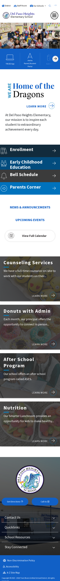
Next (11, 43)
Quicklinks (12, 527)
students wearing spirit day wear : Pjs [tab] (23, 45)
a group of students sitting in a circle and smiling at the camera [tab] (46, 45)
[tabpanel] (30, 37)
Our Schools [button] (38, 6)
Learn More (40, 106)
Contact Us (12, 517)
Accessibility (11, 566)
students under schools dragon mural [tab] (18, 45)
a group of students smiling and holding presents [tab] (32, 45)
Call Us (45, 501)
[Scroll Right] (55, 59)
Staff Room (22, 5)
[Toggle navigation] (54, 15)
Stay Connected (16, 547)
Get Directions (15, 501)
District (8, 5)
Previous (3, 43)
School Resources (17, 537)
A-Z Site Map (11, 572)
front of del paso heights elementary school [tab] (37, 45)
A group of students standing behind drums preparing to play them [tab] (27, 45)
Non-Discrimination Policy (19, 560)
